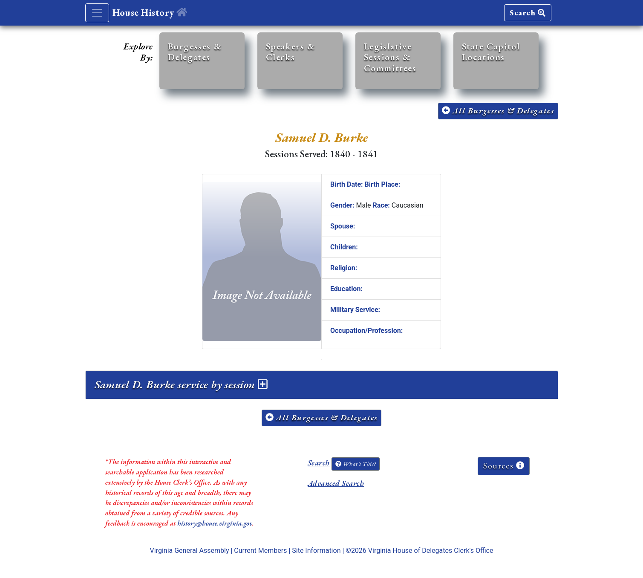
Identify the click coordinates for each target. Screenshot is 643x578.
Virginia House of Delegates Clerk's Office (430, 550)
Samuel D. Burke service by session (181, 384)
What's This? (355, 464)
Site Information (316, 550)
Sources (503, 465)
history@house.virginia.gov (214, 523)
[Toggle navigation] (97, 12)
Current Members (260, 550)
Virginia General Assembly (189, 550)
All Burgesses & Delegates (498, 110)
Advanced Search (336, 483)
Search (527, 12)
